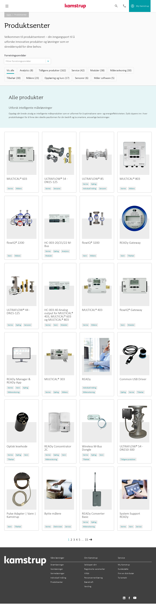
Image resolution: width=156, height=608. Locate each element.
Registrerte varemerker (94, 569)
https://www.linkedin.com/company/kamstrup (124, 598)
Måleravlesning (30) (120, 70)
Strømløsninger (57, 564)
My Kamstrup (124, 564)
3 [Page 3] (74, 539)
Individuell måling (58, 577)
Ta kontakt (122, 577)
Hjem (9, 14)
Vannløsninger (56, 569)
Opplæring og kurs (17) (57, 78)
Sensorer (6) (81, 78)
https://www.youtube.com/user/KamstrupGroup (134, 598)
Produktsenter (56, 582)
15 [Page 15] (86, 539)
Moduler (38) (97, 70)
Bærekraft (88, 582)
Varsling (87, 586)
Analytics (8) (26, 70)
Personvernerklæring (93, 577)
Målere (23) (32, 78)
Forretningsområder (15, 55)
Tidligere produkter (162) (52, 70)
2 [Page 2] (71, 539)
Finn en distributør (126, 573)
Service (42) (78, 70)
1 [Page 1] (68, 539)
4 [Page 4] (77, 539)
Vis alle (10, 70)
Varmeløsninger (57, 573)
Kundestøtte (123, 569)
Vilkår (86, 573)
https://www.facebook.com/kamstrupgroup (129, 598)
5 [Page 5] (79, 539)
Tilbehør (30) (13, 78)
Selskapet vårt (90, 564)
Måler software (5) (104, 78)
